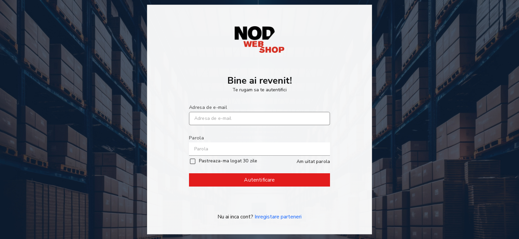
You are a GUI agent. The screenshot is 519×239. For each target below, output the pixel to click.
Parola (196, 137)
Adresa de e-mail (208, 107)
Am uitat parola (313, 162)
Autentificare (259, 181)
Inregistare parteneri (278, 216)
